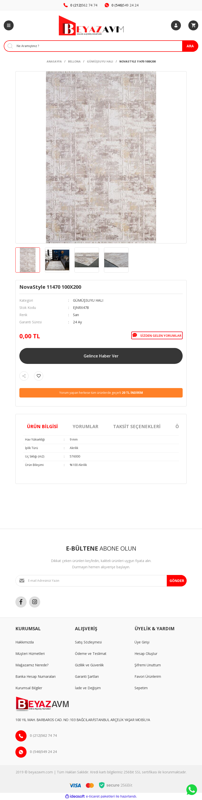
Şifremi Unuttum (148, 665)
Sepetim (141, 688)
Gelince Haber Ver (101, 356)
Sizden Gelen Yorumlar (157, 335)
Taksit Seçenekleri (137, 426)
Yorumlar (85, 426)
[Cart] (193, 25)
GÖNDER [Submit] (176, 580)
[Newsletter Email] (101, 580)
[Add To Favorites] (38, 376)
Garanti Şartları (87, 676)
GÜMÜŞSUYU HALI (88, 300)
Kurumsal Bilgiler (28, 688)
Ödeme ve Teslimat (90, 653)
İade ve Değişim (88, 688)
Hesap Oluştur (146, 653)
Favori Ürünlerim (148, 676)
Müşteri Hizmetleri (30, 653)
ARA (190, 46)
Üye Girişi (142, 642)
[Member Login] (176, 25)
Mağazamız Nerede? (31, 665)
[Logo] (92, 25)
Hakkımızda (24, 642)
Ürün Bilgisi (42, 426)
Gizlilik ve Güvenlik (89, 665)
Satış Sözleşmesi (88, 642)
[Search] (101, 46)
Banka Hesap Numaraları (35, 676)
